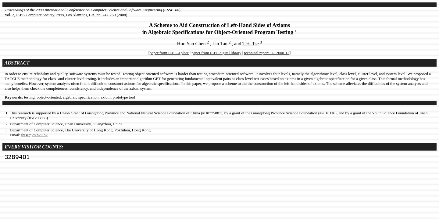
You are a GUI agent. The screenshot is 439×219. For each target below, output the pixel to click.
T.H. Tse (250, 43)
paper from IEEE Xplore (169, 52)
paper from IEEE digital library (216, 52)
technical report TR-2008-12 (267, 52)
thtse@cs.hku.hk (34, 135)
